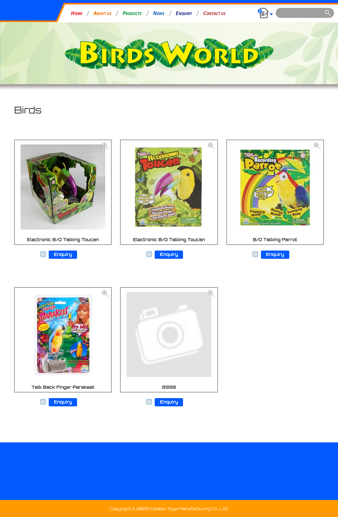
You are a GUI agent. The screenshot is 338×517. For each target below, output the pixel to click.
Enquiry (63, 254)
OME (76, 13)
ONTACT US (214, 13)
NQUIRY (184, 13)
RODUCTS (132, 13)
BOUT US (102, 13)
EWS (158, 13)
